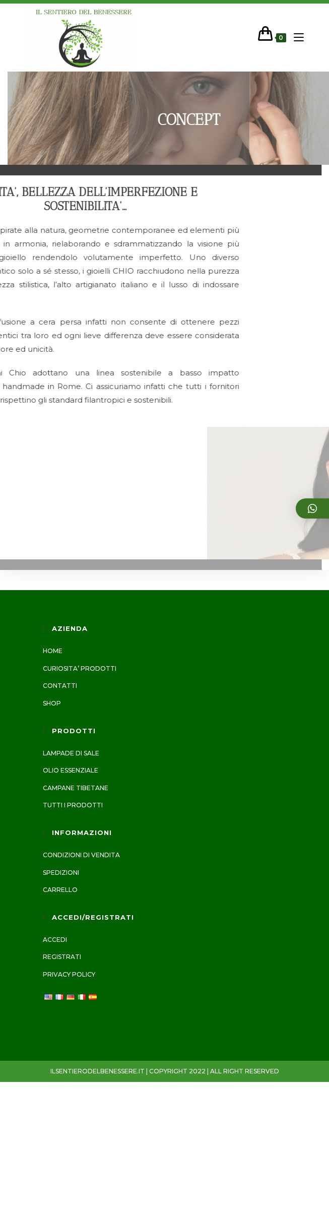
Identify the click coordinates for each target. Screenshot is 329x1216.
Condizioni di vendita (81, 855)
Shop (52, 703)
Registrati (62, 957)
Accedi (55, 939)
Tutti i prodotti (73, 805)
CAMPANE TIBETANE (75, 788)
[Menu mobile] (295, 38)
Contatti (60, 685)
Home (52, 651)
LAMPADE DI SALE (71, 753)
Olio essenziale (70, 770)
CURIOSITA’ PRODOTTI (79, 668)
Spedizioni (61, 872)
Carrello (60, 889)
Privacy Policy (69, 974)
